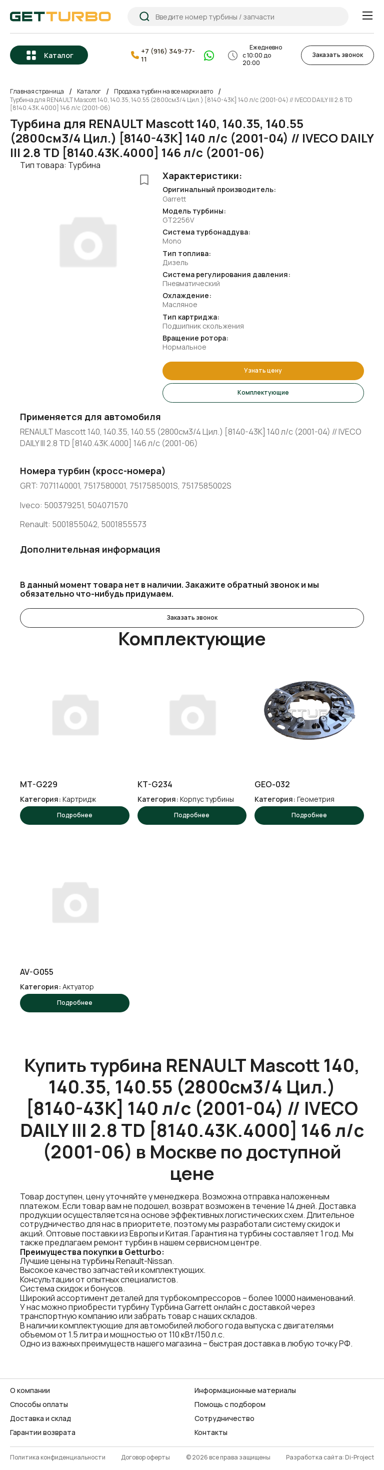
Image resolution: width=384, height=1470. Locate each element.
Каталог (59, 55)
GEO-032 (272, 784)
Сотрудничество (224, 1418)
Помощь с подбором (230, 1404)
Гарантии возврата (43, 1432)
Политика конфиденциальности (58, 1457)
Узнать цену (263, 370)
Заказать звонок (337, 55)
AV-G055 (37, 972)
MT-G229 (39, 784)
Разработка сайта (314, 1457)
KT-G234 (155, 784)
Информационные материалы (245, 1390)
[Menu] (367, 16)
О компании (30, 1390)
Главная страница (37, 92)
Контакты (211, 1432)
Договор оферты (145, 1457)
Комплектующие (263, 392)
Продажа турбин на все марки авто (163, 92)
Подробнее (74, 815)
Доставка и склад (40, 1418)
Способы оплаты (39, 1404)
